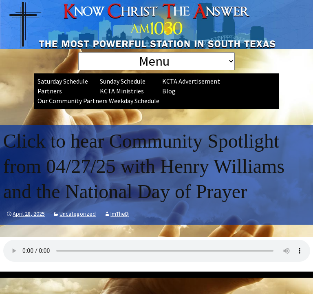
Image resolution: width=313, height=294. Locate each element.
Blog (169, 91)
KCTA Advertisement (191, 81)
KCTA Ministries (122, 91)
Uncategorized (78, 213)
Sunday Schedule (122, 81)
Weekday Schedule (134, 101)
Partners (49, 91)
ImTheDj (120, 213)
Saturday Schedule (62, 81)
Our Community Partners (72, 101)
